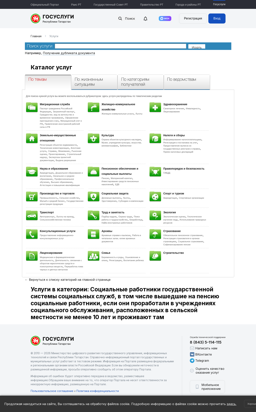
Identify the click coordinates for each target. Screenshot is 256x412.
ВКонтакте (201, 354)
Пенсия (105, 178)
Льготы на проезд (65, 216)
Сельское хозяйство (69, 198)
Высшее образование (61, 182)
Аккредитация (47, 173)
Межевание (64, 151)
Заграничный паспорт (63, 111)
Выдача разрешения (66, 160)
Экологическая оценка (174, 216)
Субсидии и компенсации (130, 201)
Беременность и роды (112, 257)
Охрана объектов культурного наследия (121, 139)
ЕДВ (117, 184)
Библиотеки (126, 146)
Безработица (135, 220)
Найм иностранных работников (117, 223)
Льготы (138, 114)
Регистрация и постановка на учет (180, 142)
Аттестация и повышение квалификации (60, 185)
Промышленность (49, 198)
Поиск (126, 18)
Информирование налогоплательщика (182, 139)
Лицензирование (171, 111)
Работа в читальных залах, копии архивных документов (121, 238)
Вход (216, 18)
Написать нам (203, 348)
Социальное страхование (190, 241)
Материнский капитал (121, 178)
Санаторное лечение (173, 108)
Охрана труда (125, 216)
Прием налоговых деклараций (178, 152)
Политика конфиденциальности (97, 391)
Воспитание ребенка (133, 260)
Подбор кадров (109, 216)
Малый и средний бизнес (52, 201)
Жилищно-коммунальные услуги (118, 114)
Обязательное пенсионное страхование (183, 235)
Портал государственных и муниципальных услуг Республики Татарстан (52, 18)
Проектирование (57, 154)
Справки (52, 151)
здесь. (231, 404)
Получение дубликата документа (69, 53)
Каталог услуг (51, 67)
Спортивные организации (191, 198)
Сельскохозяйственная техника (55, 220)
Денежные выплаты (111, 198)
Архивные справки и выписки (116, 235)
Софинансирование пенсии (177, 244)
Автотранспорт (47, 216)
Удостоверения (109, 201)
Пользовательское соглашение (52, 391)
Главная (36, 36)
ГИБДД (166, 173)
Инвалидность (193, 108)
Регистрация (193, 18)
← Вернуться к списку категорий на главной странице (68, 280)
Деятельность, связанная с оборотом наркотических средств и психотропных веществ (61, 263)
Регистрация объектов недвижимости (58, 145)
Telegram (199, 360)
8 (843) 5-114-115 (205, 342)
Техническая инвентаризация (54, 148)
